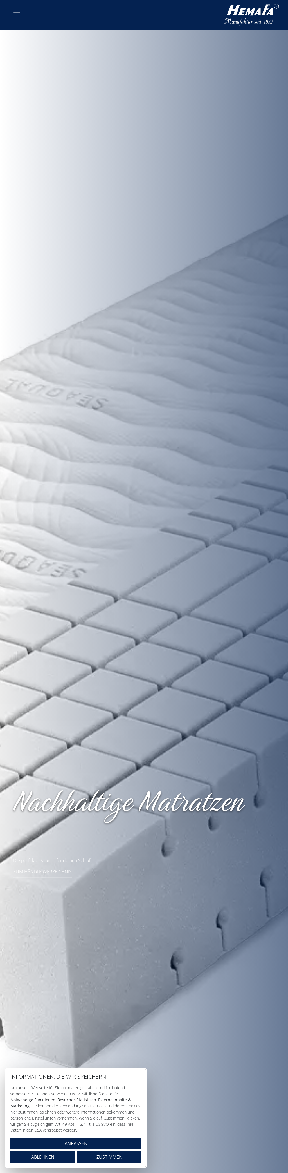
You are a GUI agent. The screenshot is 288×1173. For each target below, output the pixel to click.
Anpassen (76, 1143)
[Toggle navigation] (17, 15)
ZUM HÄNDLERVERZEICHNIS (42, 872)
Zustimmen (109, 1157)
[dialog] (76, 1118)
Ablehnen (42, 1157)
